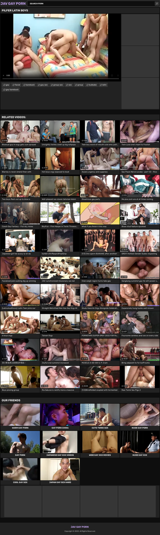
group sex (58, 85)
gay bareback (12, 89)
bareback (30, 85)
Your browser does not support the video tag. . (60, 47)
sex (70, 85)
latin (104, 85)
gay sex (44, 85)
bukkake (93, 85)
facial (17, 85)
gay (7, 85)
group (80, 85)
